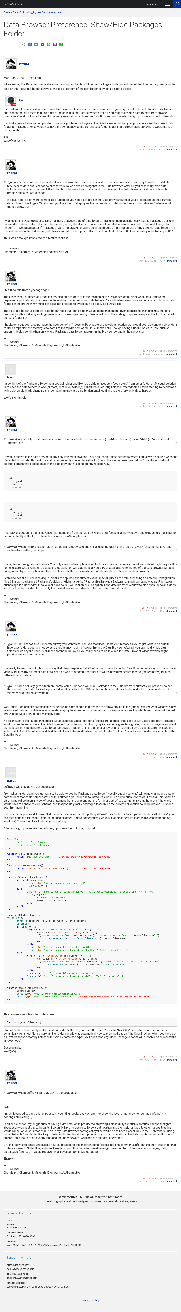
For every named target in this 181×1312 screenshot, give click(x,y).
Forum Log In (153, 4)
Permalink (172, 149)
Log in (145, 146)
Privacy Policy (90, 1300)
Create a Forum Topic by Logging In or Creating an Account (33, 12)
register (154, 146)
